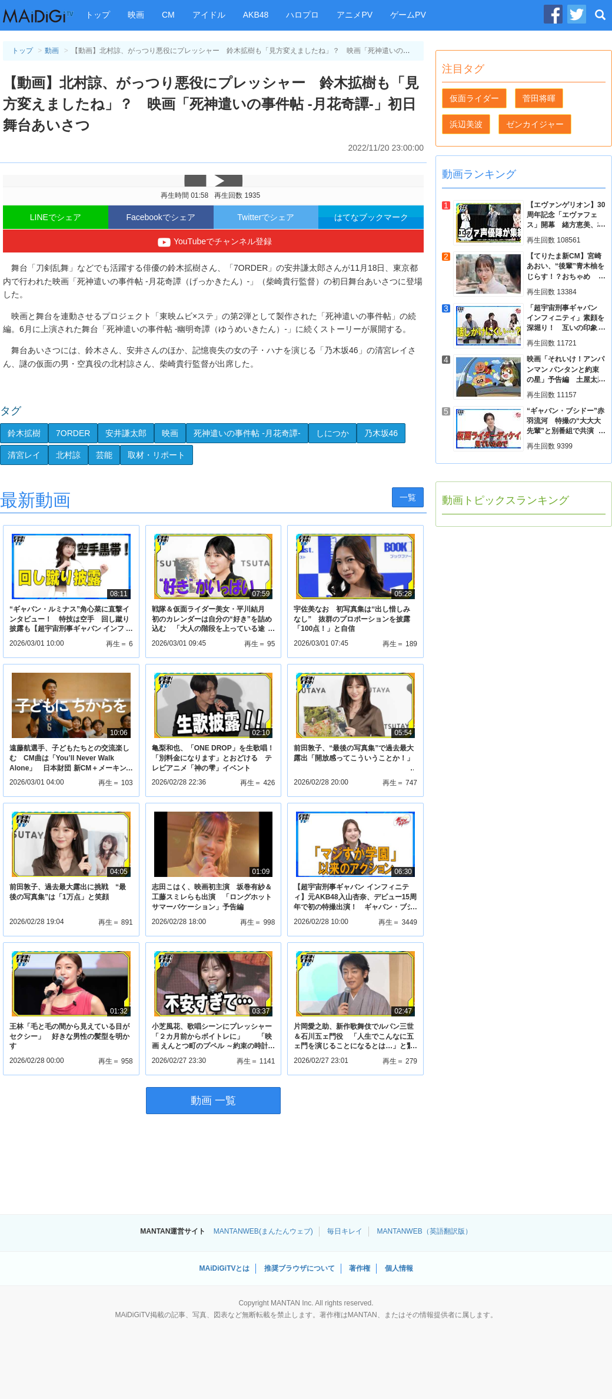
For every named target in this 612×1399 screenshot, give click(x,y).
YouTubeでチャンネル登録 (213, 242)
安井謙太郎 (126, 433)
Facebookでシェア (160, 217)
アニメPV (354, 14)
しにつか (332, 433)
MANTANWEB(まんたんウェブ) (263, 1231)
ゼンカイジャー (535, 124)
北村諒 (68, 455)
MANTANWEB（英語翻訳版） (424, 1231)
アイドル (208, 14)
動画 (52, 50)
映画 (136, 14)
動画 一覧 (213, 1100)
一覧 (408, 497)
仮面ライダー (474, 98)
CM (168, 14)
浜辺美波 (466, 124)
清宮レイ (24, 455)
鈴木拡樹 (24, 433)
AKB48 (256, 14)
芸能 (104, 455)
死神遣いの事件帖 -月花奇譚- (247, 433)
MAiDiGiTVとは (224, 1268)
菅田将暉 (539, 98)
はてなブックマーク (371, 217)
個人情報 (399, 1268)
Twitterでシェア (265, 217)
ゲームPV (408, 14)
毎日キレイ (344, 1231)
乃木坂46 (381, 433)
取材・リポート (156, 455)
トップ (97, 14)
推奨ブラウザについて (299, 1268)
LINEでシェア (55, 217)
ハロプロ (302, 14)
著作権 (359, 1268)
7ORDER (73, 433)
